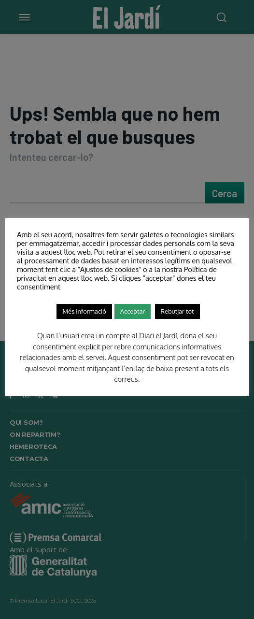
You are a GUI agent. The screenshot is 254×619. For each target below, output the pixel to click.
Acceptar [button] (132, 311)
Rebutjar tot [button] (177, 311)
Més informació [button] (84, 311)
